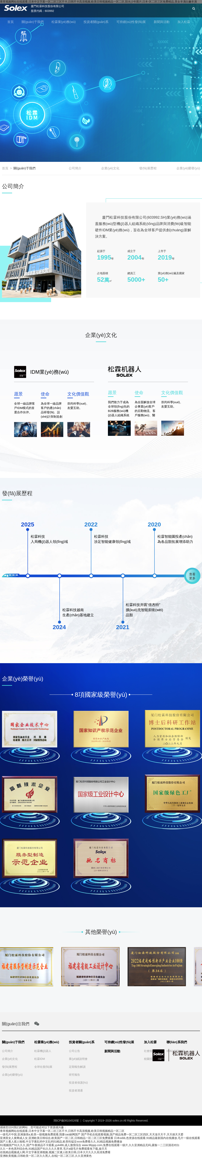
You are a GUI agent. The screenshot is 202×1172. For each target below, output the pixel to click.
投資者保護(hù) (78, 1082)
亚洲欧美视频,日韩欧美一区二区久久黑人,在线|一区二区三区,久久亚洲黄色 (46, 1155)
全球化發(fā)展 (43, 1066)
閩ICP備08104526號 (66, 1120)
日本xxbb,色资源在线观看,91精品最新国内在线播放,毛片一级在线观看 (157, 1138)
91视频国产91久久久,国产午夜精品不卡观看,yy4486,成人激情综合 (40, 1145)
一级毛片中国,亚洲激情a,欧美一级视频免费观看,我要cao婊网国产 (40, 1134)
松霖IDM (39, 1058)
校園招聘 (149, 1058)
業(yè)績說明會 (78, 1058)
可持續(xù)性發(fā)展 (131, 22)
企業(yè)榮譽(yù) (188, 168)
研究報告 (74, 1074)
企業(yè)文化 (110, 168)
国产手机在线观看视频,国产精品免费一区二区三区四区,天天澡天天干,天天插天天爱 (132, 1134)
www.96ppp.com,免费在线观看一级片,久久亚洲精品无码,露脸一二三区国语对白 (130, 1145)
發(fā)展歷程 (148, 168)
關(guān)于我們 (32, 22)
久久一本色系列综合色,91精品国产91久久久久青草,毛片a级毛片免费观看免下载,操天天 (53, 1148)
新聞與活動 (162, 22)
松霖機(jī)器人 (42, 1051)
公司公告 (74, 1051)
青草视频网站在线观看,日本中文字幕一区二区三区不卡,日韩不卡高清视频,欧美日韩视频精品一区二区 (62, 1130)
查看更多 (192, 576)
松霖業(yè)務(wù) (63, 22)
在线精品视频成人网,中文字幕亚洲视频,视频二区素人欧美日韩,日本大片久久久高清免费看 (55, 1152)
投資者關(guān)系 (96, 22)
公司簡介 (75, 168)
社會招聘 (149, 1051)
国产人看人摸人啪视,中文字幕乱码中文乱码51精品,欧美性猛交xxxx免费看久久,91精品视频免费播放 (61, 1141)
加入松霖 (183, 22)
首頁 (10, 22)
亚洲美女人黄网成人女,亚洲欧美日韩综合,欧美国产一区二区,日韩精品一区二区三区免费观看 (56, 1138)
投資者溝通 (76, 1090)
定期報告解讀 (77, 1066)
